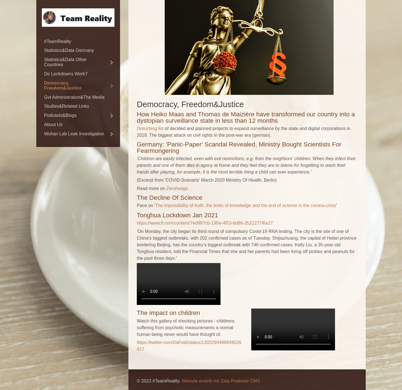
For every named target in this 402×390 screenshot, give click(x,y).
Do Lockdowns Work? (65, 73)
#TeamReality (57, 41)
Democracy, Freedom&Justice (63, 85)
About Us (53, 124)
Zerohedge (177, 188)
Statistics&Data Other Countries (65, 62)
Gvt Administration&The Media (74, 97)
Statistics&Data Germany (69, 50)
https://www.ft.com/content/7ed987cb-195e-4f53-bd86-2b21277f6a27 (205, 223)
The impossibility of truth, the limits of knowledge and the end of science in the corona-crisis (245, 205)
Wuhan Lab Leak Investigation (74, 133)
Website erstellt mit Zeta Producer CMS (221, 381)
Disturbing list (150, 128)
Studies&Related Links (66, 106)
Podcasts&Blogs (60, 115)
